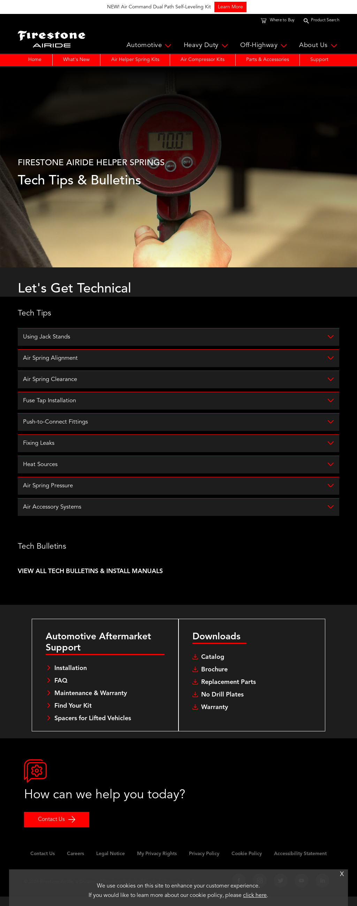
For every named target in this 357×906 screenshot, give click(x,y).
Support (319, 59)
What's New (76, 59)
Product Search (325, 20)
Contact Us (51, 828)
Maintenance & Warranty (90, 702)
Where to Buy (282, 20)
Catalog (212, 666)
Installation (70, 677)
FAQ (60, 689)
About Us (319, 46)
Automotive (150, 46)
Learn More (333, 7)
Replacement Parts (228, 691)
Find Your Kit (73, 714)
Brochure (214, 679)
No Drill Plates (222, 704)
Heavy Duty (207, 46)
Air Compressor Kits (203, 59)
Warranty (214, 716)
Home (34, 59)
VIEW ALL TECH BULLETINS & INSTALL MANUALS (90, 580)
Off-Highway (264, 46)
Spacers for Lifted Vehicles (92, 727)
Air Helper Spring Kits (135, 59)
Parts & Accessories (267, 59)
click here (255, 895)
